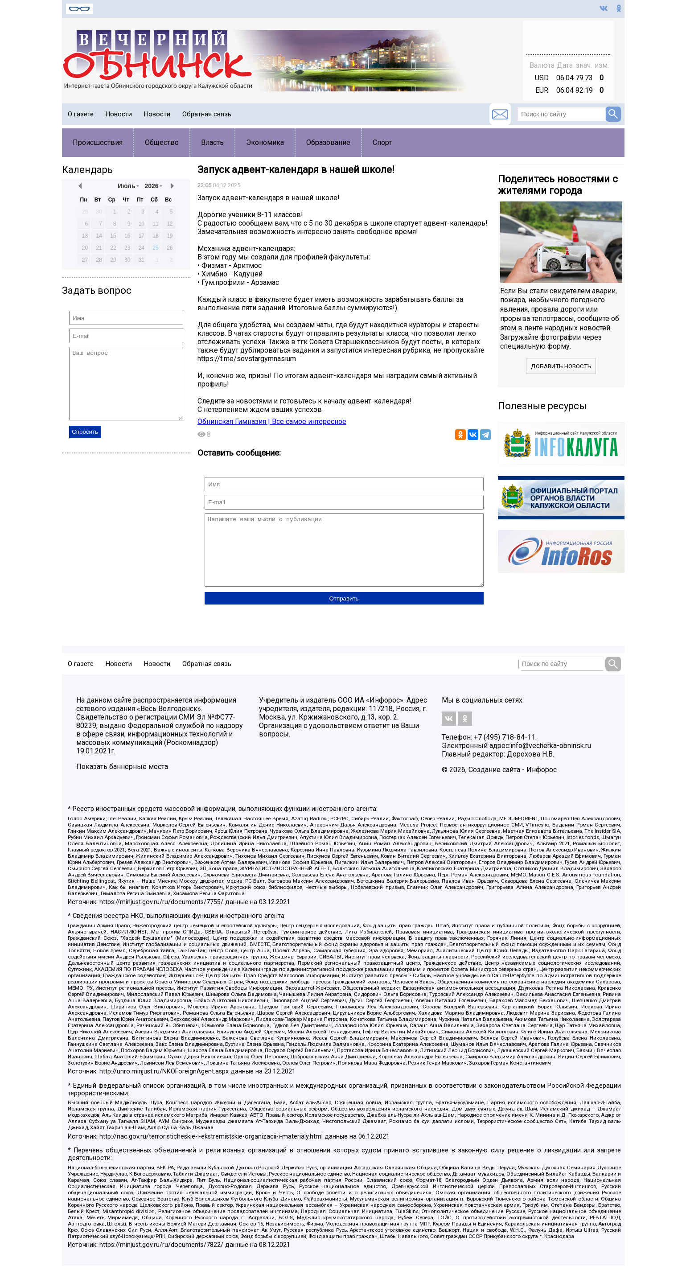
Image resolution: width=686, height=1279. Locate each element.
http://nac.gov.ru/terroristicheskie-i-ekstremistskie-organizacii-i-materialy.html (211, 1150)
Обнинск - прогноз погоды (568, 33)
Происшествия (98, 142)
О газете (81, 114)
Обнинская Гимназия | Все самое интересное (271, 421)
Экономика (265, 142)
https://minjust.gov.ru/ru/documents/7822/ (161, 1258)
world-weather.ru (568, 41)
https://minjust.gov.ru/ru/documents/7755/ (161, 915)
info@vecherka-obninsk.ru (550, 759)
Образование (328, 142)
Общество (162, 142)
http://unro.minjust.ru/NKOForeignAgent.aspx (164, 1085)
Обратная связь (206, 114)
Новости (119, 114)
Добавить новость (561, 366)
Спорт (382, 142)
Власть (212, 142)
